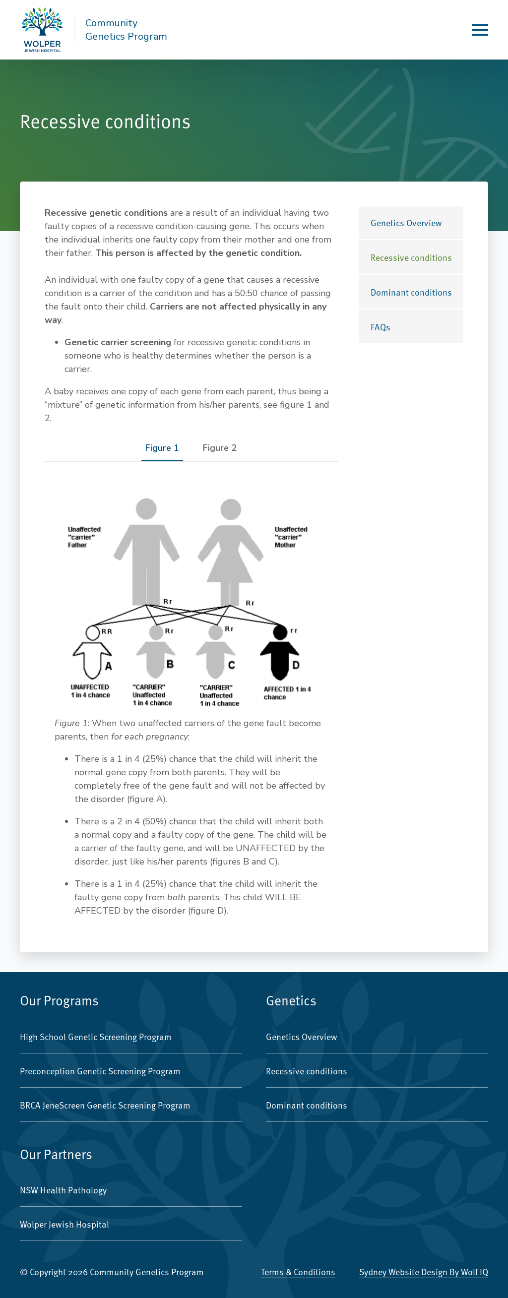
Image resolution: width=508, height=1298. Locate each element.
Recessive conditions (411, 257)
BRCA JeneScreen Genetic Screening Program (105, 1105)
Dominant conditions (411, 292)
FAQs (380, 326)
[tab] (162, 448)
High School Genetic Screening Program (96, 1036)
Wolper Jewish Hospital (64, 1224)
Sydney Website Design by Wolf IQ (423, 1271)
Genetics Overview (406, 222)
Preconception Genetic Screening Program (100, 1070)
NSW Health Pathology (63, 1189)
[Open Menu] (480, 30)
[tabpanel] (191, 701)
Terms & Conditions (298, 1271)
